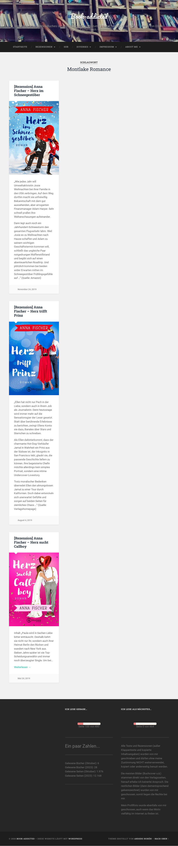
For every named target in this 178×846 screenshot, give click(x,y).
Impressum (107, 47)
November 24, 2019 (27, 289)
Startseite (20, 47)
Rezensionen (44, 47)
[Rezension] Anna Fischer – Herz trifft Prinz (30, 311)
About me (131, 47)
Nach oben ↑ (162, 839)
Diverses (82, 47)
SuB (66, 47)
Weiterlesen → (22, 667)
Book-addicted (89, 16)
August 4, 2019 (25, 520)
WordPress (75, 839)
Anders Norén (143, 839)
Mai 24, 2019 (24, 678)
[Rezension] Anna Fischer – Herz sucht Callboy (31, 542)
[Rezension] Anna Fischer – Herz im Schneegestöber (29, 90)
